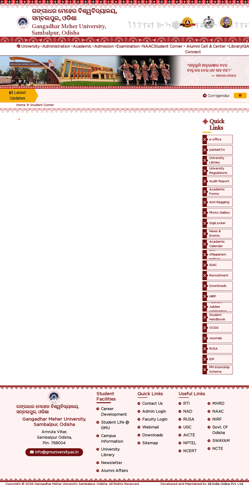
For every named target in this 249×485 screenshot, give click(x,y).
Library (235, 46)
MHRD (218, 403)
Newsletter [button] (111, 463)
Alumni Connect (193, 49)
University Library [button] (110, 452)
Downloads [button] (152, 435)
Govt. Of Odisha (220, 430)
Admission (104, 46)
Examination (127, 46)
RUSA (188, 419)
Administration (56, 46)
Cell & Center (213, 46)
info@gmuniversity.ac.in (54, 452)
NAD (187, 411)
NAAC (148, 46)
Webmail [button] (150, 427)
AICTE (189, 435)
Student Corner (168, 46)
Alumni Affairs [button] (114, 471)
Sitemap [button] (150, 443)
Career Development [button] (114, 411)
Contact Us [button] (152, 403)
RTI (186, 403)
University (30, 46)
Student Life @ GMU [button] (115, 425)
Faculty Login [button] (154, 419)
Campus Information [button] (112, 438)
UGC (187, 427)
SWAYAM (221, 441)
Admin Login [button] (154, 411)
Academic (82, 46)
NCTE (217, 449)
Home (20, 105)
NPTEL (189, 443)
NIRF (217, 419)
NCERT (190, 451)
